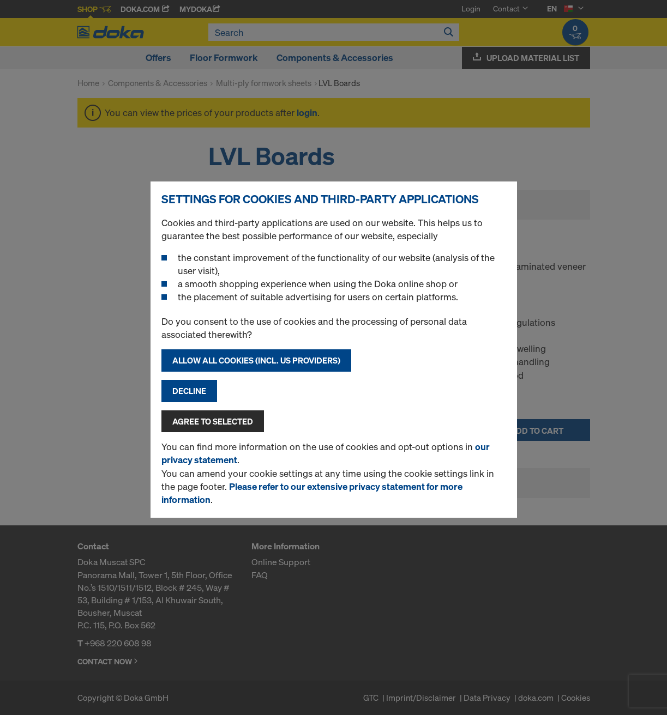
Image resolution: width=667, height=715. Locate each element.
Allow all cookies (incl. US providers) (256, 360)
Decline (189, 390)
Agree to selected (212, 421)
